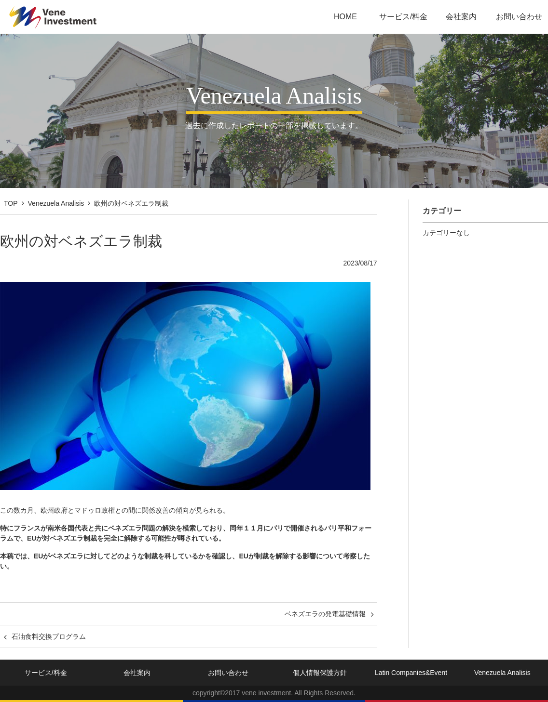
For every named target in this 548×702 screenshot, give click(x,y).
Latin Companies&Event (411, 672)
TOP (11, 203)
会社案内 (461, 17)
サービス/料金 (403, 17)
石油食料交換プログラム (49, 636)
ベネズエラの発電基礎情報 (325, 614)
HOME (345, 17)
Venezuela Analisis (56, 203)
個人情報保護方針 (320, 672)
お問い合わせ (519, 17)
